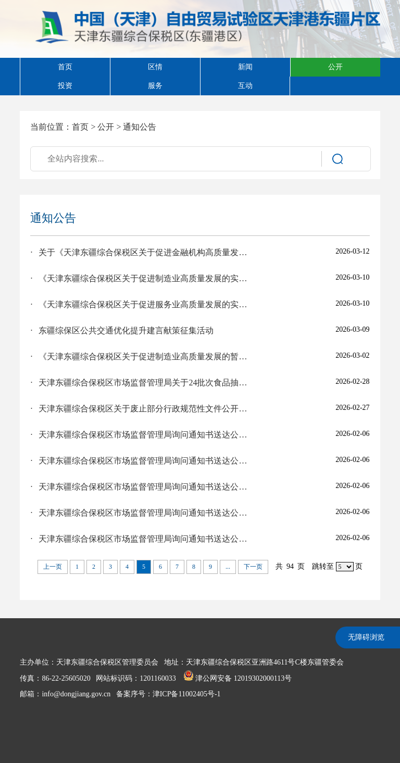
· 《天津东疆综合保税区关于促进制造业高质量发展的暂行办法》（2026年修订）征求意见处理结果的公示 (140, 356)
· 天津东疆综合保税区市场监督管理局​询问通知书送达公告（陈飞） (140, 512)
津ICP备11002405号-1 (187, 694)
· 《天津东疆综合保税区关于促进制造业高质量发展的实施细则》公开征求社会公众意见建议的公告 (140, 278)
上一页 (52, 566)
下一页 (253, 566)
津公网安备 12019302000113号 (237, 678)
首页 (80, 126)
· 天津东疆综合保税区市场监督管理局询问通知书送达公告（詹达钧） (140, 434)
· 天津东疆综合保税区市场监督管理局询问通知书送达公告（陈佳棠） (140, 486)
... (228, 566)
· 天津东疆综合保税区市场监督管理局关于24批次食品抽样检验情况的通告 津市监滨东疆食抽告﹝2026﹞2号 (140, 382)
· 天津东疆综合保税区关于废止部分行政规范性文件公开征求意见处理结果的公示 (140, 408)
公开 (105, 126)
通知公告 (139, 126)
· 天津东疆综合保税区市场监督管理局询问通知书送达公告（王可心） (140, 538)
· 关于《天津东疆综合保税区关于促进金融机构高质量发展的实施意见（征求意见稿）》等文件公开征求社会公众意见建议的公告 (140, 252)
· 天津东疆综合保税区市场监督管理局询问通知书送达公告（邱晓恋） (140, 460)
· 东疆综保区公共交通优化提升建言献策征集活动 (122, 330)
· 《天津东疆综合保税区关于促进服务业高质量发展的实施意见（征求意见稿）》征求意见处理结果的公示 (140, 304)
